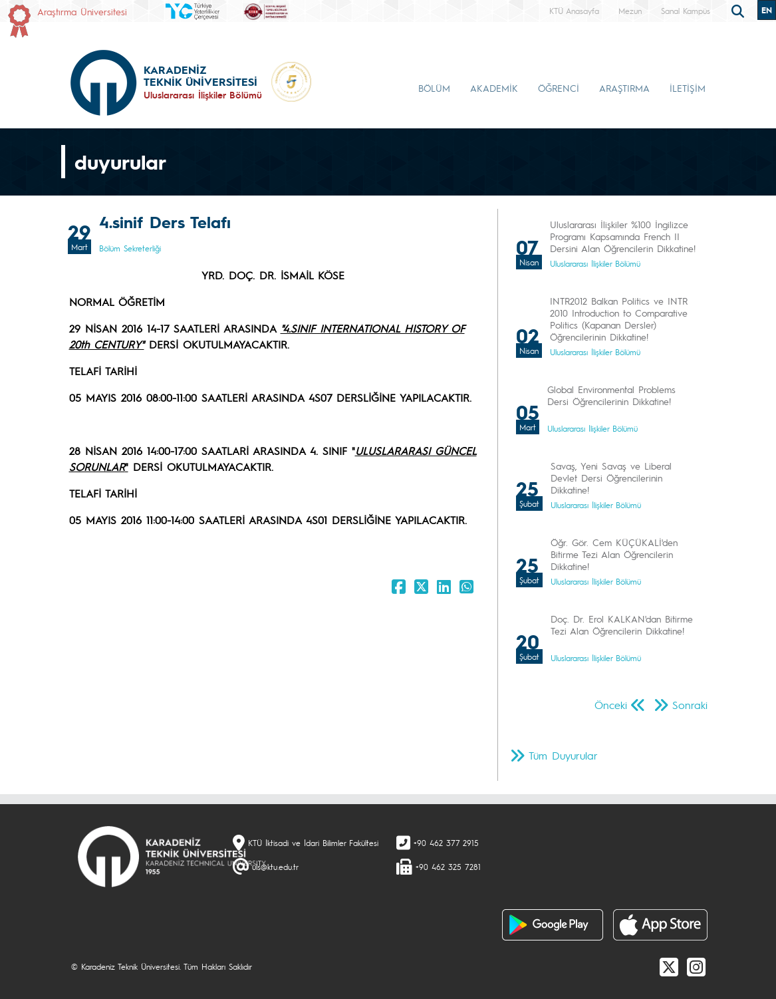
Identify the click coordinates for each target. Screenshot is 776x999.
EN (766, 10)
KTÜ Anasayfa (574, 10)
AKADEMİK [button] (494, 88)
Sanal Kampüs (685, 10)
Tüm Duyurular (563, 755)
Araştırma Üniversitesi (82, 11)
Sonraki (690, 705)
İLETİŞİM (688, 88)
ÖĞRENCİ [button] (558, 88)
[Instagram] (696, 966)
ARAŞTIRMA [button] (624, 88)
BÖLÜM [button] (434, 88)
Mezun (630, 10)
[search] (739, 10)
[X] (669, 966)
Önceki (610, 705)
